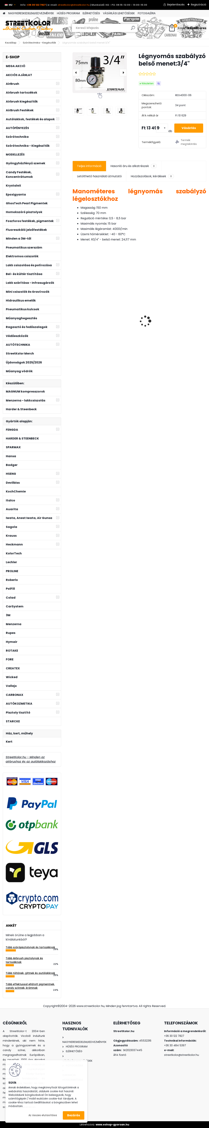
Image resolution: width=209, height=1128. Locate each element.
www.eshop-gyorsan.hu (112, 1124)
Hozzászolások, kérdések (152, 176)
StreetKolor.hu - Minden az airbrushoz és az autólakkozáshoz (31, 759)
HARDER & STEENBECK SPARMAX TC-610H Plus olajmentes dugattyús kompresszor (136, 312)
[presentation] (76, 72)
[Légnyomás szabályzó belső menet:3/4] (78, 110)
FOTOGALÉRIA (147, 13)
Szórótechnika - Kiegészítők (39, 42)
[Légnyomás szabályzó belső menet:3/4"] (99, 72)
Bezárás (73, 1115)
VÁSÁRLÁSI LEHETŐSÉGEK (119, 13)
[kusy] (162, 128)
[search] (133, 29)
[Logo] (28, 28)
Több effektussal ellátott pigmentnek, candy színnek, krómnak (30, 986)
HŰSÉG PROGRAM (68, 13)
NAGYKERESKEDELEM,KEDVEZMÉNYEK (31, 13)
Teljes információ (89, 166)
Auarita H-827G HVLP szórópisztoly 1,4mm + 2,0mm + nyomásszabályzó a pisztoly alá (182, 316)
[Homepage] (4, 13)
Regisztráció (198, 4)
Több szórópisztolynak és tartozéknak (30, 947)
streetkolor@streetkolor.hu (74, 5)
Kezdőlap (10, 42)
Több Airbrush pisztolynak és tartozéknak (24, 960)
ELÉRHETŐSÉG (91, 13)
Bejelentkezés (176, 4)
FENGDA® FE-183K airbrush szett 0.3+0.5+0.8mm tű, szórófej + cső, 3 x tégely (93, 314)
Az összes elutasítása (42, 1115)
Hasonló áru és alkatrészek (133, 166)
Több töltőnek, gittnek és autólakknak (30, 973)
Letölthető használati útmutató (99, 176)
